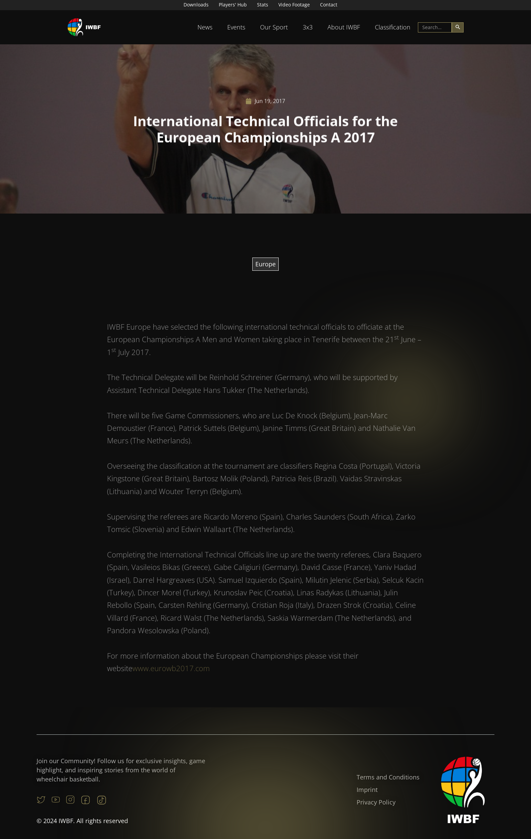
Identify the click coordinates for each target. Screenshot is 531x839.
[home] (84, 27)
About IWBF (343, 27)
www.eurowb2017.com (171, 677)
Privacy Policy (376, 802)
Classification (392, 27)
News (204, 27)
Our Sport (274, 27)
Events (236, 27)
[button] (205, 27)
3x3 (308, 27)
